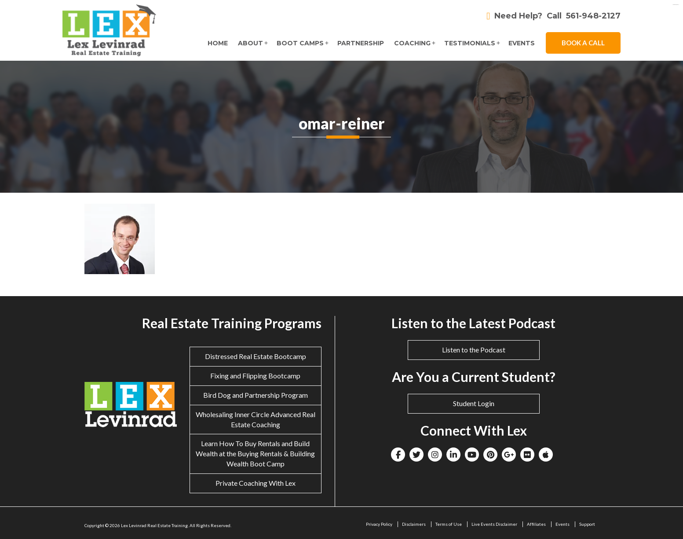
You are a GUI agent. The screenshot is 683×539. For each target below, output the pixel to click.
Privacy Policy (379, 524)
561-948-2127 (593, 16)
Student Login (473, 403)
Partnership (360, 43)
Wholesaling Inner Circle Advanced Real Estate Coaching (255, 419)
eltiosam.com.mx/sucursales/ (675, 4)
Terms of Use (448, 524)
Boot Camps (299, 43)
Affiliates (536, 524)
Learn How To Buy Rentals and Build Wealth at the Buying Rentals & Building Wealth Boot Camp (255, 453)
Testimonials (469, 43)
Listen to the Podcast (473, 349)
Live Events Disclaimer (494, 524)
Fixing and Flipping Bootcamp (255, 375)
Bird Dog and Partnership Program (255, 395)
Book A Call (583, 43)
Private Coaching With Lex (255, 483)
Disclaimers (414, 524)
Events (521, 43)
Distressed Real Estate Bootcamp (255, 356)
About (250, 43)
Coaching (412, 43)
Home (217, 43)
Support (587, 524)
